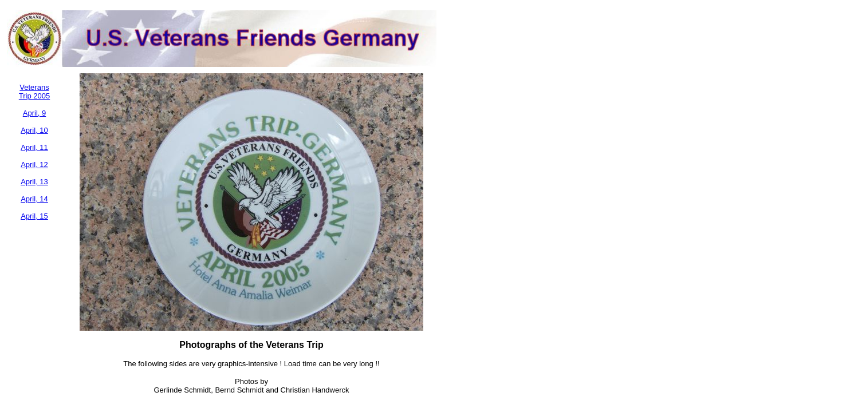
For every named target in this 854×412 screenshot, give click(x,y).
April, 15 (34, 216)
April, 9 (34, 113)
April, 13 (34, 181)
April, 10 (34, 130)
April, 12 (34, 164)
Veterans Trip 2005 (34, 91)
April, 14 (34, 199)
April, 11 (34, 147)
